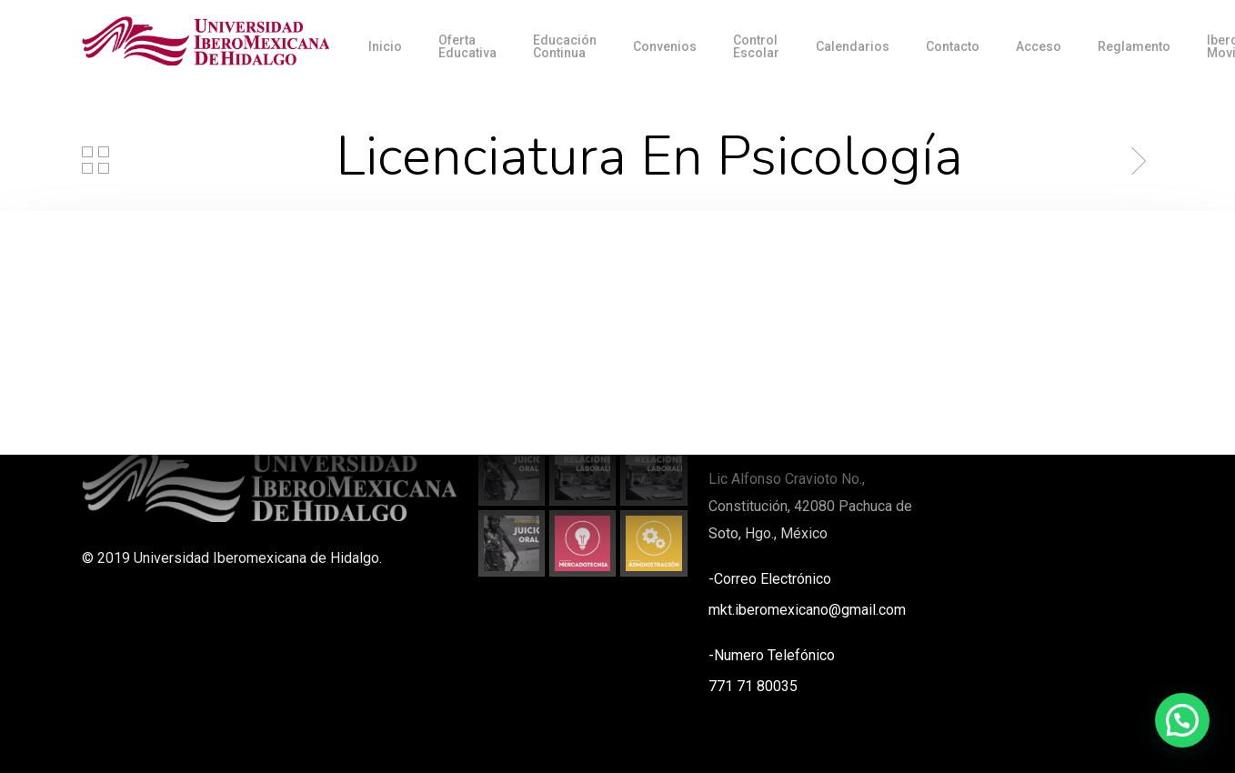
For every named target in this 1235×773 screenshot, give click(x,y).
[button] (1182, 720)
